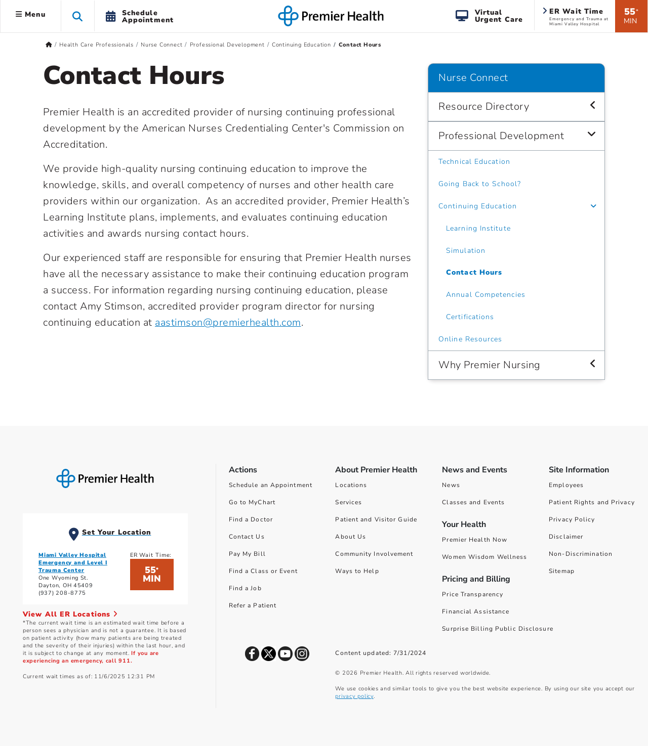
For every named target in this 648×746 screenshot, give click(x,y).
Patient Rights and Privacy (592, 502)
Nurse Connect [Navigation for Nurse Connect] (473, 77)
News (451, 485)
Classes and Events (473, 502)
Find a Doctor (251, 519)
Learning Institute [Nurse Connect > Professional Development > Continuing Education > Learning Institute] (478, 228)
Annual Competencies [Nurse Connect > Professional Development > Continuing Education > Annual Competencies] (485, 294)
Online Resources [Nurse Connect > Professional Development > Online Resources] (470, 339)
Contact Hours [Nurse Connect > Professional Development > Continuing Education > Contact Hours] (474, 272)
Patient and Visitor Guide (376, 519)
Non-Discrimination (581, 554)
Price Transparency (472, 594)
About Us (350, 537)
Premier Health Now (474, 540)
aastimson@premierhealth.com (228, 322)
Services (348, 502)
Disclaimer (566, 537)
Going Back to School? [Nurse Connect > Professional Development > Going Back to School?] (479, 184)
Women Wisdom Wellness (484, 557)
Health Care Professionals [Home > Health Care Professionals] (96, 45)
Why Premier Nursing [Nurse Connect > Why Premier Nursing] (489, 365)
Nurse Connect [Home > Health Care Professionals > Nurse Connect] (161, 45)
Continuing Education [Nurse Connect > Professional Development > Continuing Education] (477, 206)
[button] (78, 16)
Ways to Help (357, 571)
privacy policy (354, 696)
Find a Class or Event (263, 571)
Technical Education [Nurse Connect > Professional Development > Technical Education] (474, 161)
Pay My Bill (247, 554)
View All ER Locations (70, 614)
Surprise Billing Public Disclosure (497, 629)
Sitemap (562, 571)
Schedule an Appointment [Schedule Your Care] (270, 485)
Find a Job (245, 588)
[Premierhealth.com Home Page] (49, 45)
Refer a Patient (253, 605)
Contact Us (247, 537)
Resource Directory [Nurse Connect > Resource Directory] (483, 106)
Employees (566, 485)
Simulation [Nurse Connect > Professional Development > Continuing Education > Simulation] (465, 250)
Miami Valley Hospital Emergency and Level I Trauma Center (72, 562)
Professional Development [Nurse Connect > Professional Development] (501, 136)
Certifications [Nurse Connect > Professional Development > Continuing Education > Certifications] (470, 317)
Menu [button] (31, 14)
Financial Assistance (475, 611)
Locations (351, 485)
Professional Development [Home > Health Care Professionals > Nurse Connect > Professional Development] (227, 45)
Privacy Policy (572, 519)
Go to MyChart (252, 502)
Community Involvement (374, 554)
